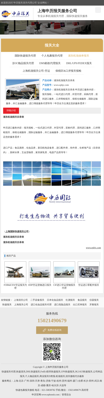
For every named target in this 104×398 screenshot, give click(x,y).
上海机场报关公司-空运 (36, 70)
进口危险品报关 (62, 304)
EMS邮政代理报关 (50, 63)
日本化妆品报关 (55, 300)
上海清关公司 (21, 300)
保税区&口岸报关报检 (68, 70)
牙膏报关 (94, 304)
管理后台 (66, 394)
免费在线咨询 (54, 330)
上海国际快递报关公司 (17, 231)
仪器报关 (94, 300)
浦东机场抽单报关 (78, 55)
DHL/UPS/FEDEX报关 (79, 63)
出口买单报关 (80, 304)
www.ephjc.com (93, 247)
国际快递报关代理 (25, 55)
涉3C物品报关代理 (23, 63)
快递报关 (7, 304)
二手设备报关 (37, 300)
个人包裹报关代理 (52, 55)
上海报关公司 (21, 304)
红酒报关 (70, 300)
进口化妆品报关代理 (41, 304)
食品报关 (82, 300)
